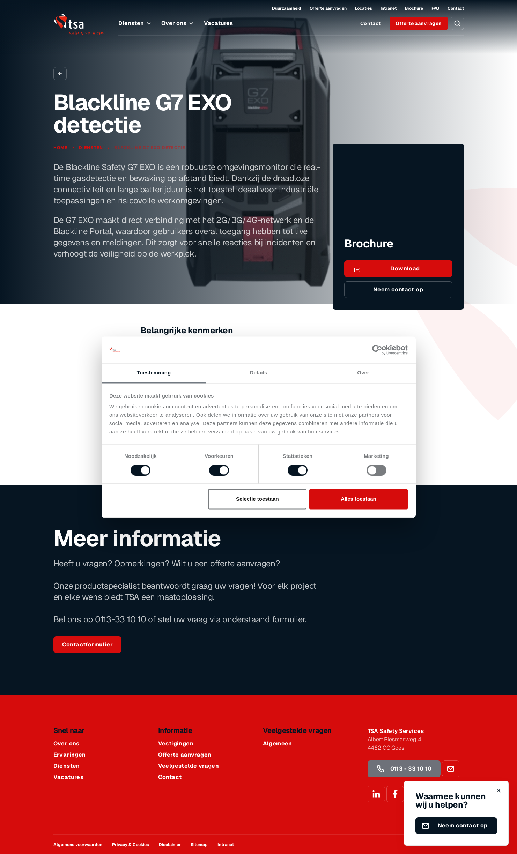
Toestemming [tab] (154, 373)
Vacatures (218, 23)
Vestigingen (175, 744)
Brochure (414, 8)
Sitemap (199, 844)
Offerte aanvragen (328, 8)
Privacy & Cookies (130, 844)
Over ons (178, 23)
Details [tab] (258, 373)
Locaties (363, 8)
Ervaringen (69, 755)
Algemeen (277, 744)
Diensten (135, 23)
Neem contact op (398, 289)
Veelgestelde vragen (188, 766)
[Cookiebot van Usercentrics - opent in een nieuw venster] (377, 349)
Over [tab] (363, 373)
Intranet (389, 8)
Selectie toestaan (257, 499)
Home (61, 147)
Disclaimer (170, 844)
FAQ (435, 8)
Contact (456, 8)
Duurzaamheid (286, 8)
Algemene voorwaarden (77, 844)
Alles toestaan (358, 499)
